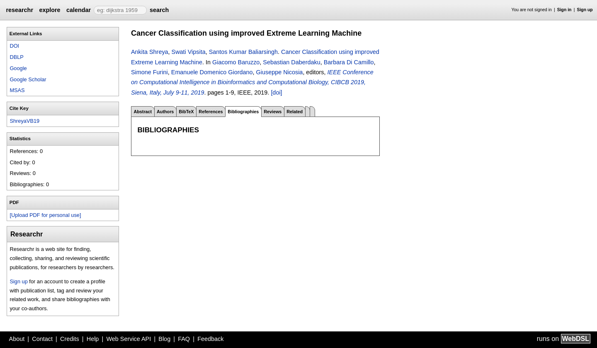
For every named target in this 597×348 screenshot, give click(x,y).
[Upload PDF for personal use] (45, 215)
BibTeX (186, 111)
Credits (69, 339)
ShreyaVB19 (24, 121)
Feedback (210, 339)
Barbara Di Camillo (349, 62)
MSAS (17, 90)
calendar (78, 10)
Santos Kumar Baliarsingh (243, 52)
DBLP (16, 57)
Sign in (564, 9)
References (211, 111)
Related (294, 111)
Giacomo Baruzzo (236, 62)
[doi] (276, 92)
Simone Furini (149, 72)
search (159, 10)
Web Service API (128, 339)
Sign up (585, 9)
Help (93, 339)
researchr (19, 10)
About (17, 339)
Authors (165, 111)
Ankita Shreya (149, 52)
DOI (14, 46)
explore (49, 10)
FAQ (184, 339)
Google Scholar (28, 79)
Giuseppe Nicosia (279, 72)
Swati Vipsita (189, 52)
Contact (42, 339)
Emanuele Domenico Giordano (212, 72)
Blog (164, 339)
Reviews (273, 111)
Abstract (142, 111)
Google (18, 68)
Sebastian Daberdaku (291, 62)
